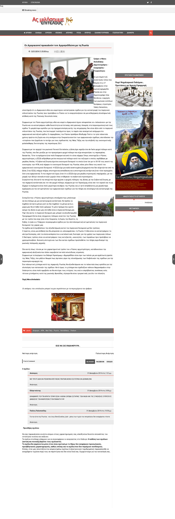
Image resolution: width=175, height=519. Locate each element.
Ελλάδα (38, 33)
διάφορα (36, 337)
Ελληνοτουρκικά (102, 33)
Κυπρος (88, 33)
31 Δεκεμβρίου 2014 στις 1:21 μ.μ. (95, 379)
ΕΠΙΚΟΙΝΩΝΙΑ (35, 2)
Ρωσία (56, 337)
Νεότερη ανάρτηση (29, 359)
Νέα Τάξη (49, 337)
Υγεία (79, 33)
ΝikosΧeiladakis (33, 286)
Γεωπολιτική (118, 33)
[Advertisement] (114, 21)
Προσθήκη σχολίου (31, 437)
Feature (73, 337)
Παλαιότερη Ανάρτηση (100, 359)
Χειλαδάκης (64, 337)
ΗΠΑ (42, 337)
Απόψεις (69, 33)
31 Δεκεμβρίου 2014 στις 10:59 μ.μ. (94, 417)
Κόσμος (59, 33)
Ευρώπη (48, 33)
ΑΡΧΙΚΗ (25, 2)
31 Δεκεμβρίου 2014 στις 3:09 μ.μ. (95, 397)
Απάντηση (33, 391)
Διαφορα (130, 33)
